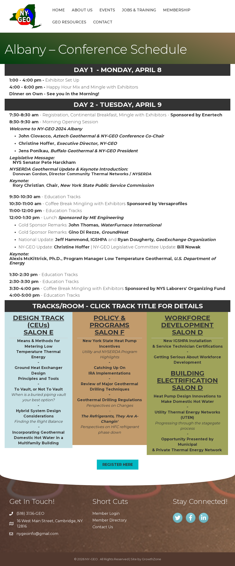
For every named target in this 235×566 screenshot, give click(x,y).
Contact (102, 22)
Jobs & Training (139, 10)
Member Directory (109, 520)
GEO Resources (69, 22)
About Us (82, 10)
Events (107, 10)
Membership (176, 10)
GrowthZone (151, 559)
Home (58, 10)
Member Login (106, 513)
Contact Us (102, 527)
